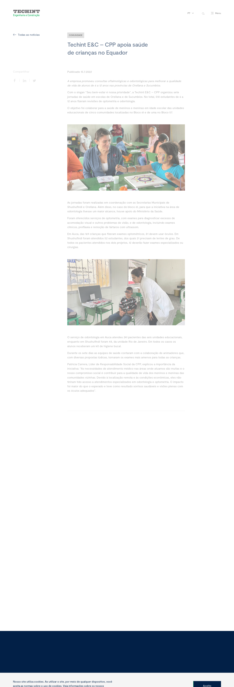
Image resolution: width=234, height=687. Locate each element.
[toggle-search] (203, 13)
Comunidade (76, 35)
